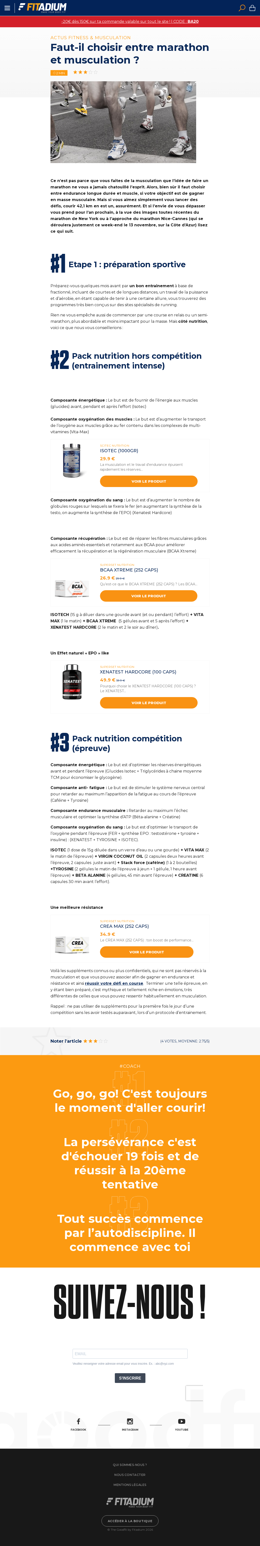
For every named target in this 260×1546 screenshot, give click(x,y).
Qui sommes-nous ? (130, 1465)
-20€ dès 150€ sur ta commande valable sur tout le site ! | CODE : (130, 21)
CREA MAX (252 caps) (124, 926)
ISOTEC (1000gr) (119, 450)
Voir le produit (149, 481)
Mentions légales (130, 1485)
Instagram (130, 1424)
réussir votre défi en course (114, 983)
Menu (7, 8)
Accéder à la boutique (130, 1521)
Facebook (78, 1424)
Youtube (181, 1424)
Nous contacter (129, 1475)
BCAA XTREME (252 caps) (129, 570)
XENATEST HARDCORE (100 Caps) (138, 672)
